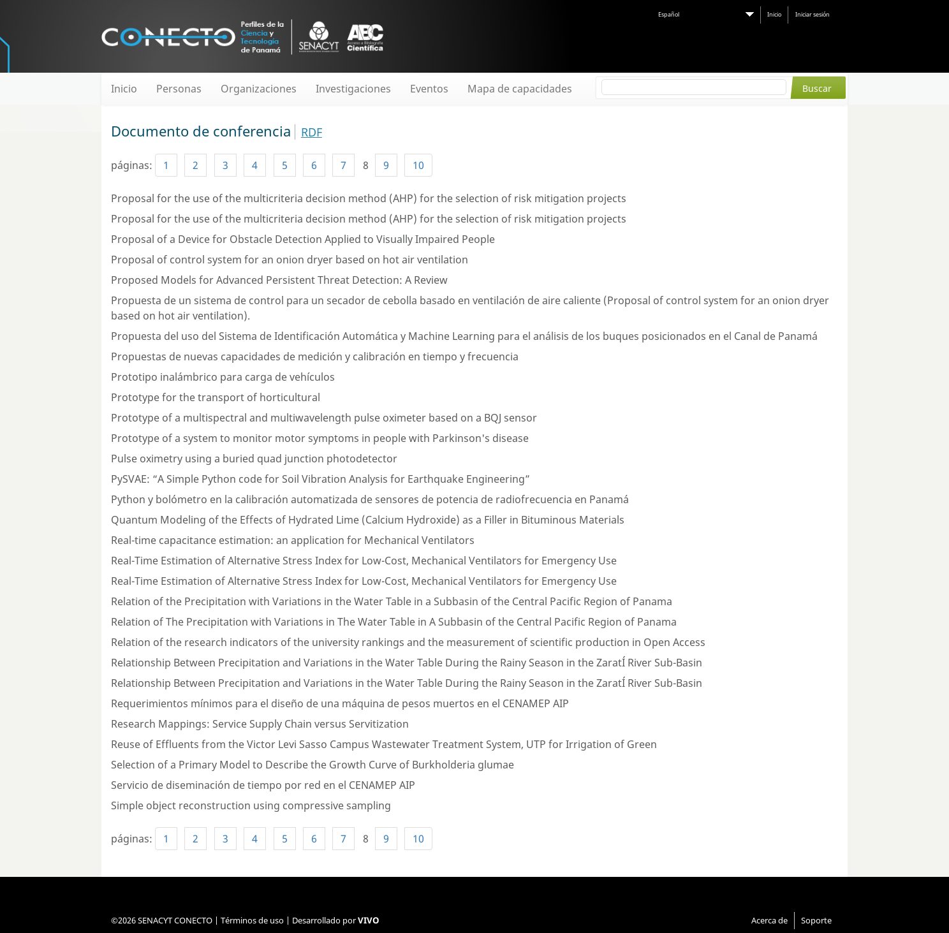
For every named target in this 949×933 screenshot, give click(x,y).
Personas (179, 89)
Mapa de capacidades (519, 89)
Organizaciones (259, 89)
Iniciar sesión (812, 14)
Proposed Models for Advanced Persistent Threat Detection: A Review (279, 280)
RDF (311, 132)
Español (668, 14)
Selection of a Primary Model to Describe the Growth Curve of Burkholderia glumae (312, 765)
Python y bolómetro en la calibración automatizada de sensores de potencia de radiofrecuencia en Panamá (370, 499)
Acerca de (769, 920)
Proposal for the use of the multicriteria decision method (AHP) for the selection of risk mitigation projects (368, 198)
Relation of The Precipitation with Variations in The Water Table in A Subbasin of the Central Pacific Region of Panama (394, 622)
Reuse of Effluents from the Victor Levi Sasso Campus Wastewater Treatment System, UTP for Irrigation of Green (384, 744)
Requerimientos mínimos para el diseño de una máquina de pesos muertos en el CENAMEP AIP (340, 703)
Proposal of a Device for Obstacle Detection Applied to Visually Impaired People (303, 239)
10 (418, 165)
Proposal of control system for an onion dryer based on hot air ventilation (289, 260)
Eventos (429, 89)
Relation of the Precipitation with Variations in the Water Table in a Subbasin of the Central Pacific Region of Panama (391, 601)
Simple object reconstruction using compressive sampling (251, 805)
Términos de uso (252, 920)
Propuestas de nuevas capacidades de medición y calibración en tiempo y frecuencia (315, 356)
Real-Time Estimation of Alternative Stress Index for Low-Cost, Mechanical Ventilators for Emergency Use (364, 561)
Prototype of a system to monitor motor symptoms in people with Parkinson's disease (320, 438)
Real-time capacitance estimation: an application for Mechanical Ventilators (293, 540)
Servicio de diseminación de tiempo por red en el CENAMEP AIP (263, 785)
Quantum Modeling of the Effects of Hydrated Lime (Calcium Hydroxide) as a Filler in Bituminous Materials (367, 520)
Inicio (774, 14)
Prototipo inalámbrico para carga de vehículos (223, 377)
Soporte (816, 920)
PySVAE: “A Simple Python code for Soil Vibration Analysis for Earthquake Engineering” (320, 479)
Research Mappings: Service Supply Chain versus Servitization (260, 724)
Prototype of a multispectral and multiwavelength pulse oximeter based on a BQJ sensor (324, 418)
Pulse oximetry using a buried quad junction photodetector (254, 459)
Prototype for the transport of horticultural (215, 397)
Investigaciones (353, 89)
